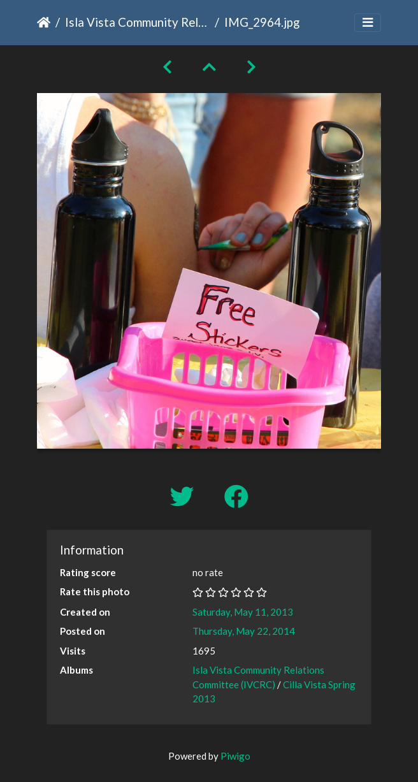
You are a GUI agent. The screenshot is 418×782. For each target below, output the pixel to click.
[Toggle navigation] (367, 22)
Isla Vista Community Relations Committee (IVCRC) (137, 22)
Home (43, 22)
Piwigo (235, 756)
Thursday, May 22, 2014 (243, 631)
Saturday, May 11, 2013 (242, 612)
